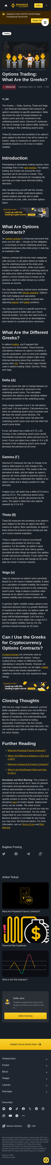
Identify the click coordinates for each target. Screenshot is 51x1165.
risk (16, 363)
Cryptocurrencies (10, 654)
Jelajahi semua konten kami (25, 1044)
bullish (27, 302)
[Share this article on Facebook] (16, 854)
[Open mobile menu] (46, 5)
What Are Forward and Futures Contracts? (28, 764)
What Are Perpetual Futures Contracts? (27, 750)
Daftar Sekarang (26, 1016)
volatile (44, 667)
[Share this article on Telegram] (28, 854)
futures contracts (30, 293)
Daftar (38, 5)
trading (15, 344)
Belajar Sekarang (40, 20)
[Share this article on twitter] (3, 854)
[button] (46, 5)
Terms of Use (28, 824)
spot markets (30, 168)
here (14, 802)
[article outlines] (45, 22)
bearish (15, 302)
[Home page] (19, 5)
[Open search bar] (30, 5)
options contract (13, 238)
